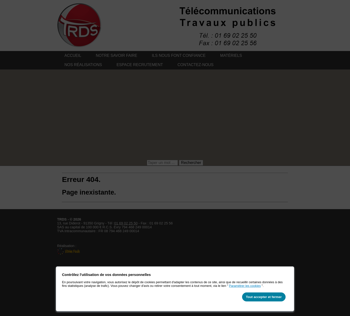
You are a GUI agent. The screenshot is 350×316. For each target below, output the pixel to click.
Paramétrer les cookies (245, 286)
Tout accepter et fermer (264, 297)
